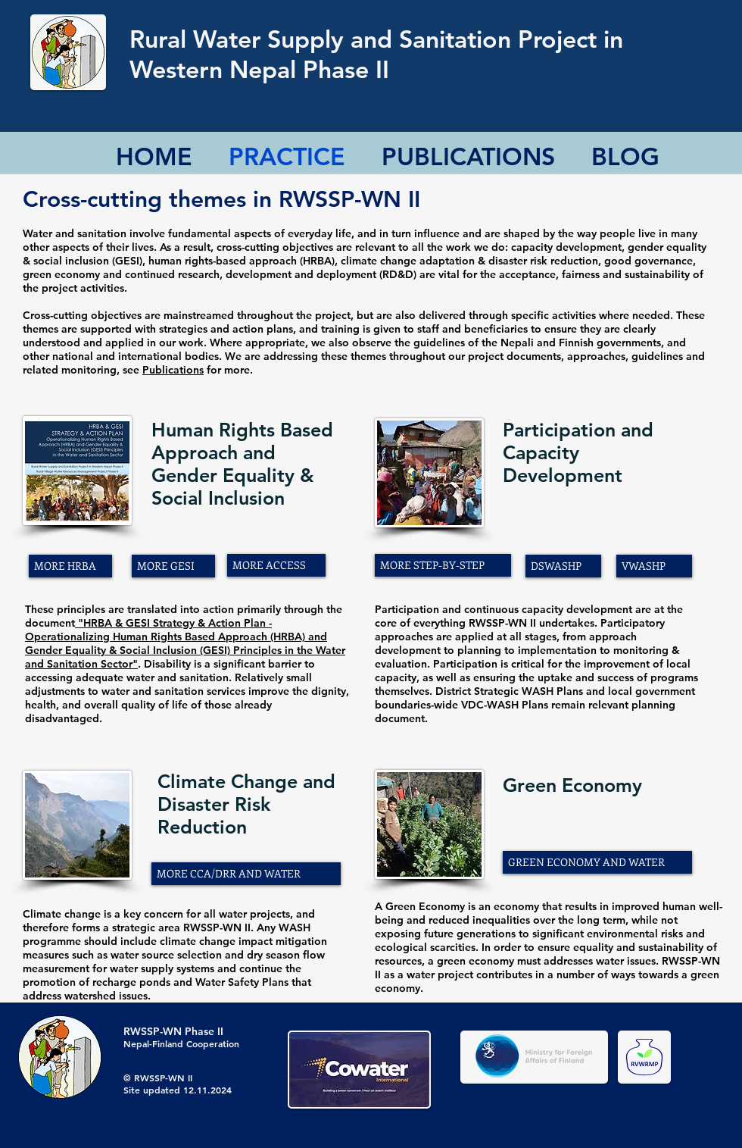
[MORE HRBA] (70, 566)
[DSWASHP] (563, 566)
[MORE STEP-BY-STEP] (443, 565)
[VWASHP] (654, 566)
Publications (173, 370)
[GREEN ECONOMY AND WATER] (597, 862)
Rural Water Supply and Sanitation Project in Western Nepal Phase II (376, 53)
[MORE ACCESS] (276, 565)
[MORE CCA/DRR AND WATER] (246, 873)
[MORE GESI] (173, 566)
